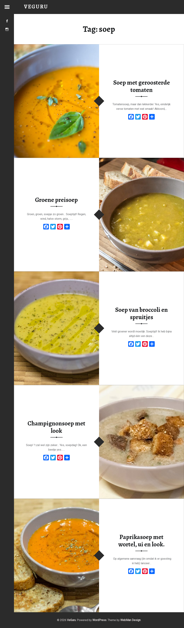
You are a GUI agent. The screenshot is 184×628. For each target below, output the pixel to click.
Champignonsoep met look (56, 427)
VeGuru (71, 620)
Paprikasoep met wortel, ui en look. (141, 541)
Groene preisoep (56, 200)
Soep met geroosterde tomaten (141, 86)
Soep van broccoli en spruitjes (141, 313)
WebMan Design (130, 620)
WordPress (99, 620)
